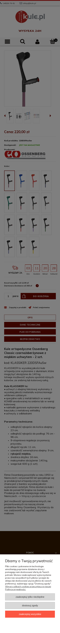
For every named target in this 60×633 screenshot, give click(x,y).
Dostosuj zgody (30, 605)
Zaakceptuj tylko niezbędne (30, 596)
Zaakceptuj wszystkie (30, 614)
